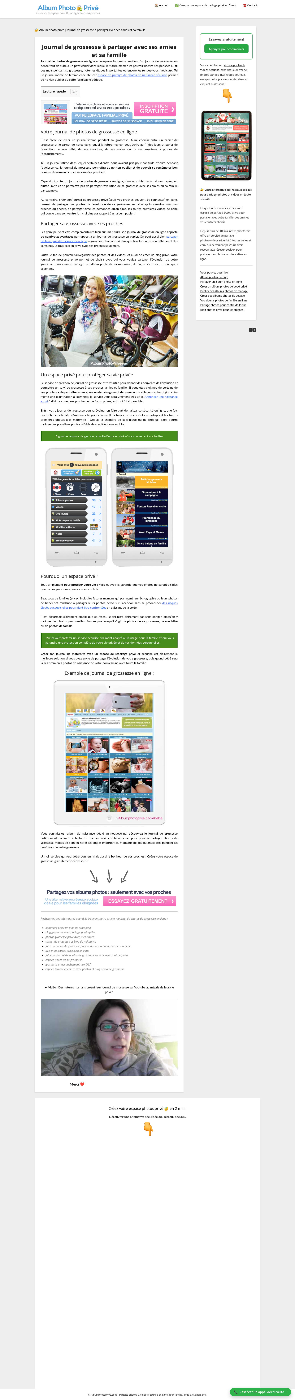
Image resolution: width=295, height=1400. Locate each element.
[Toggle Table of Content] (72, 92)
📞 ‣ (260, 1392)
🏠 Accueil (161, 5)
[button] (254, 330)
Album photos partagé (214, 277)
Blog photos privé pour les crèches (221, 309)
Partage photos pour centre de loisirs (223, 305)
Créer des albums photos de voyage (222, 295)
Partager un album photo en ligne (221, 281)
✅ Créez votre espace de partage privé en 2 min (205, 5)
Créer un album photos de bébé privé (223, 286)
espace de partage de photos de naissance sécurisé (132, 75)
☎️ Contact (250, 5)
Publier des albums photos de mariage (224, 291)
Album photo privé (51, 30)
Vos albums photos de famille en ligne (223, 300)
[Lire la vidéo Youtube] (109, 1037)
